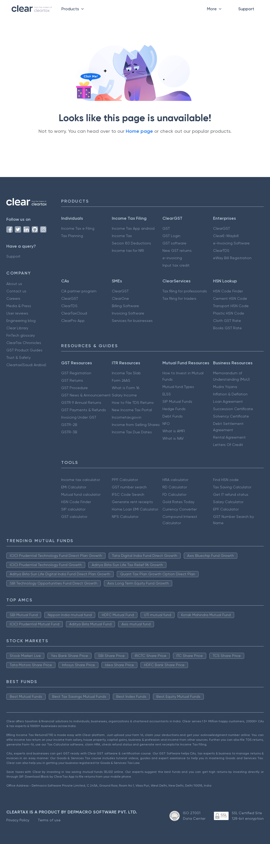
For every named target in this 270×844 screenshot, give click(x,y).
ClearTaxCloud (74, 313)
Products (73, 8)
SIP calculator (73, 509)
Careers (13, 298)
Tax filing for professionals (184, 291)
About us (14, 284)
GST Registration (76, 373)
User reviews (17, 313)
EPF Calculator (226, 509)
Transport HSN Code (231, 306)
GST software (174, 243)
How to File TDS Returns (133, 402)
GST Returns (72, 380)
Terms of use (49, 820)
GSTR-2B (69, 425)
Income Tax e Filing (77, 228)
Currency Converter (179, 509)
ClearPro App (73, 320)
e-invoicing (172, 258)
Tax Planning (72, 236)
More (215, 8)
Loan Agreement (228, 401)
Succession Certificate (233, 409)
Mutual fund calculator (80, 494)
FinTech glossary (20, 335)
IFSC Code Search (128, 494)
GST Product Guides (24, 350)
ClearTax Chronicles (23, 343)
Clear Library (17, 328)
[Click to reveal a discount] (83, 89)
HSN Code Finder (228, 291)
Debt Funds (172, 416)
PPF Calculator (125, 480)
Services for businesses (132, 320)
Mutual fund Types (178, 387)
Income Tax (122, 236)
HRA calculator (175, 480)
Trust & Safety (18, 357)
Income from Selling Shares (136, 425)
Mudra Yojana (225, 387)
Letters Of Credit (228, 445)
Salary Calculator (228, 502)
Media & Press (18, 306)
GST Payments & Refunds (83, 410)
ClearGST (221, 228)
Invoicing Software (128, 313)
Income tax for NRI (128, 250)
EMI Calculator (73, 487)
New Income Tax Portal (132, 410)
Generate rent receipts (132, 502)
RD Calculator (174, 487)
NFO (166, 423)
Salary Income (124, 395)
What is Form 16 (125, 388)
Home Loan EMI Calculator (135, 509)
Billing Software (125, 306)
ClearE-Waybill (226, 236)
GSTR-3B (69, 432)
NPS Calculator (125, 516)
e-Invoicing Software (231, 243)
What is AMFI (173, 431)
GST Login (171, 236)
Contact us (16, 291)
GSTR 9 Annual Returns (81, 402)
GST (166, 228)
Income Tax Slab (126, 373)
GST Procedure (74, 388)
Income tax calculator (80, 480)
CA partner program (79, 291)
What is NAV (173, 438)
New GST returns (177, 250)
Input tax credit (176, 265)
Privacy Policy (17, 820)
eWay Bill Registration (232, 258)
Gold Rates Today (178, 502)
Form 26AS (121, 380)
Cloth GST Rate (227, 320)
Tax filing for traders (179, 298)
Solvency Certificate (231, 416)
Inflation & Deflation (230, 394)
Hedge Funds (174, 409)
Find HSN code (226, 480)
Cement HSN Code (230, 298)
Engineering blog (21, 320)
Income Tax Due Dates (132, 432)
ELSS (166, 394)
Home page (139, 131)
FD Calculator (174, 494)
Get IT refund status (230, 494)
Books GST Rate (227, 328)
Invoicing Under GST (78, 417)
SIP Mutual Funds (177, 401)
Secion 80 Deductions (131, 243)
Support (246, 8)
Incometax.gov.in (126, 417)
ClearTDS (221, 250)
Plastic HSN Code (228, 313)
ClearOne (120, 298)
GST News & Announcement (86, 395)
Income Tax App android (133, 228)
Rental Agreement (229, 437)
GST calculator (74, 516)
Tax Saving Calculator (232, 487)
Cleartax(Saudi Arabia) (26, 365)
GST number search (129, 487)
